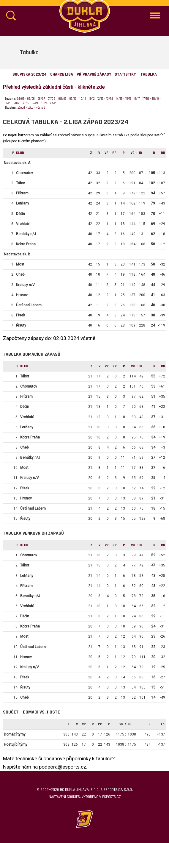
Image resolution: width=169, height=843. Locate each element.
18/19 (155, 99)
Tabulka (148, 74)
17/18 (145, 99)
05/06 (31, 99)
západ (21, 108)
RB (163, 153)
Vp (106, 153)
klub (20, 153)
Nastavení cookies (64, 796)
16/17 (136, 99)
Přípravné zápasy (94, 74)
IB (140, 153)
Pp (114, 153)
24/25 (53, 103)
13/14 (109, 99)
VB (133, 153)
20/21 (17, 103)
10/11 (82, 99)
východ (40, 108)
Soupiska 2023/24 (29, 74)
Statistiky (125, 74)
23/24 (44, 103)
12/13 (100, 99)
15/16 (128, 99)
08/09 (62, 99)
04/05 (20, 99)
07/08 (52, 99)
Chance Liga (61, 74)
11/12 (91, 99)
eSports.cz (111, 796)
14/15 (119, 99)
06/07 (41, 99)
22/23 (35, 103)
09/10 (73, 99)
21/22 (26, 103)
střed (31, 108)
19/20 (7, 103)
